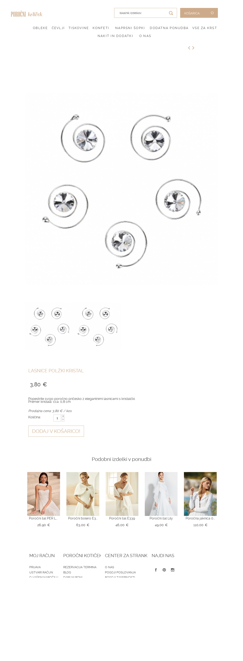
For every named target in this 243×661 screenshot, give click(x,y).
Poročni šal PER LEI (43, 518)
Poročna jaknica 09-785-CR (200, 518)
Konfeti (101, 28)
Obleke (40, 28)
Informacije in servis (120, 587)
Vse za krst (204, 28)
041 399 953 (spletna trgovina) (196, 591)
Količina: (34, 417)
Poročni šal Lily (161, 518)
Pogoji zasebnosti (118, 577)
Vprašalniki (75, 587)
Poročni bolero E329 (83, 518)
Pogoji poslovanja (118, 572)
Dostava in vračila (118, 582)
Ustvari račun (41, 572)
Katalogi (73, 582)
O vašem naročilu (43, 577)
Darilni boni (75, 577)
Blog (70, 572)
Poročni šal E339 (122, 518)
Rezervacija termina (82, 567)
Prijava (35, 567)
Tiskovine (79, 28)
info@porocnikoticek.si (199, 604)
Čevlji (58, 28)
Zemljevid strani (43, 582)
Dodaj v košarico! (56, 431)
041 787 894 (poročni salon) (196, 597)
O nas (145, 36)
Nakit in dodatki (115, 36)
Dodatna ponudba (169, 28)
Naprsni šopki (130, 28)
